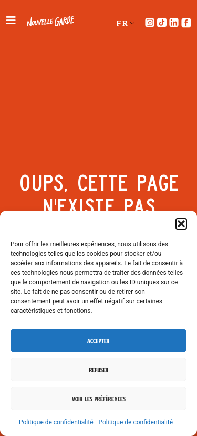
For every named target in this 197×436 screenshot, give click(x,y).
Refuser (99, 369)
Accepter (98, 340)
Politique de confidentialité (56, 422)
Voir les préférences (99, 398)
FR (122, 23)
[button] (181, 224)
